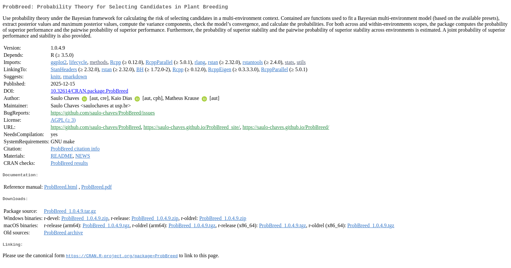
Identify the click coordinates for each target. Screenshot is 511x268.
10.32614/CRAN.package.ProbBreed (89, 92)
